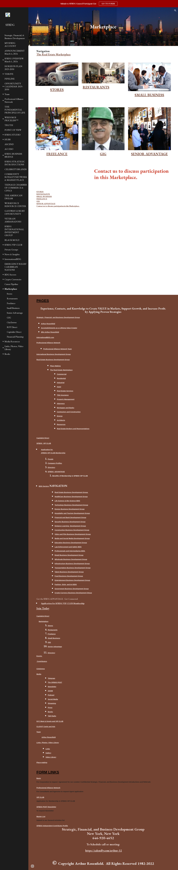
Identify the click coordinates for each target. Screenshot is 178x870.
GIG (38, 201)
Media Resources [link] (12, 341)
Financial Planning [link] (15, 336)
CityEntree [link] (12, 322)
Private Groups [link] (11, 249)
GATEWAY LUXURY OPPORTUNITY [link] (15, 212)
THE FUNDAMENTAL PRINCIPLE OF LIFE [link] (15, 109)
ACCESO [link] (9, 149)
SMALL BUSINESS (44, 196)
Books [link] (7, 353)
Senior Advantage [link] (15, 312)
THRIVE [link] (9, 73)
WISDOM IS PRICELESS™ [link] (11, 119)
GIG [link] (9, 317)
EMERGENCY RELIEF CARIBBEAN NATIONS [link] (15, 266)
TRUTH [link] (9, 125)
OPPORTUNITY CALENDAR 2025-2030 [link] (14, 86)
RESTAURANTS (43, 194)
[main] (103, 27)
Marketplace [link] (11, 288)
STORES (39, 192)
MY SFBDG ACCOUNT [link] (10, 44)
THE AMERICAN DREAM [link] (13, 197)
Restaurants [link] (12, 298)
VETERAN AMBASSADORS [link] (13, 220)
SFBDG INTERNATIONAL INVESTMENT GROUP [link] (14, 231)
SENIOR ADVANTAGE (45, 203)
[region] (89, 3)
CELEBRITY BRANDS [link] (16, 169)
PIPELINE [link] (10, 78)
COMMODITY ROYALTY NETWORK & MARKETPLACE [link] (16, 177)
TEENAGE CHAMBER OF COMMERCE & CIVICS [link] (16, 187)
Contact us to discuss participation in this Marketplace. (57, 206)
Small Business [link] (13, 308)
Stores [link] (9, 293)
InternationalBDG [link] (13, 259)
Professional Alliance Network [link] (14, 100)
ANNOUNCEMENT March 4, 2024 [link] (15, 52)
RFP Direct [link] (12, 327)
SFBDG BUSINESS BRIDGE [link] (13, 155)
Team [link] (7, 94)
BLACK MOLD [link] (12, 240)
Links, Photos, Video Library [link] (14, 348)
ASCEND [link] (9, 144)
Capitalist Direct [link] (14, 331)
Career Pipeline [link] (11, 284)
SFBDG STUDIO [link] (13, 134)
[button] (175, 10)
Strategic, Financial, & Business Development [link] (15, 37)
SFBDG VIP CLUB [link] (13, 244)
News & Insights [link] (12, 254)
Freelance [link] (11, 303)
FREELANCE (41, 199)
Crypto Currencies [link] (13, 279)
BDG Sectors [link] (10, 274)
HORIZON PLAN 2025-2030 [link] (13, 68)
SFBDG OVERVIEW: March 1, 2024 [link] (14, 60)
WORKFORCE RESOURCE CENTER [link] (15, 205)
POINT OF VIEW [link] (13, 129)
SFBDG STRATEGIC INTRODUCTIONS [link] (15, 163)
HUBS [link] (8, 139)
